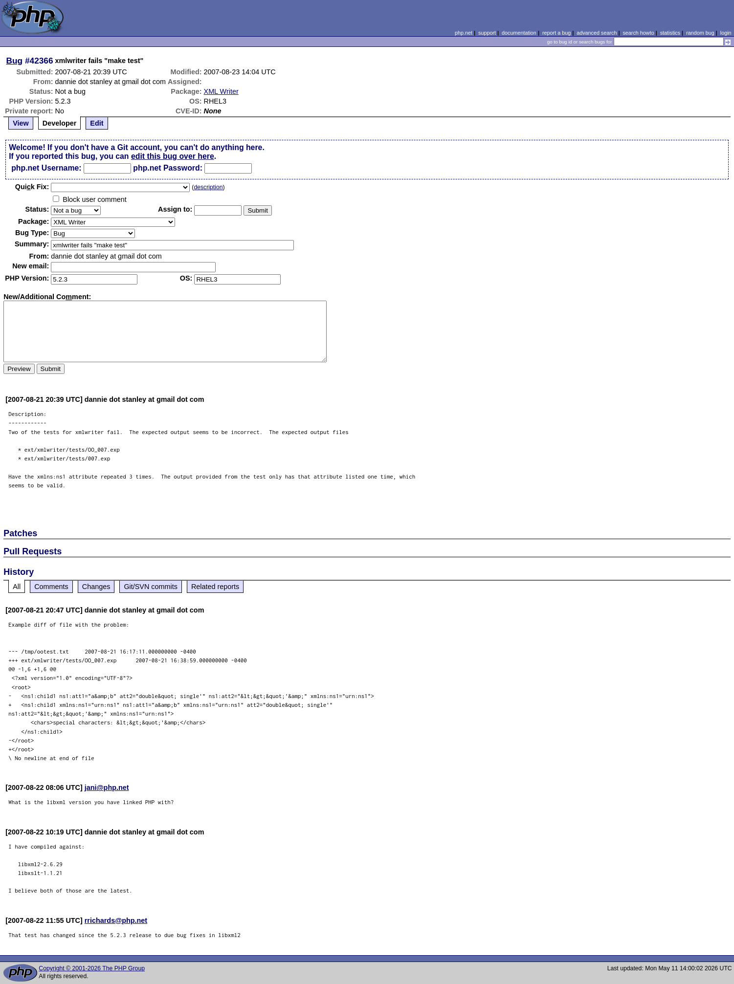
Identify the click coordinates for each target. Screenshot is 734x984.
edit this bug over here (172, 156)
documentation (519, 33)
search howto (638, 33)
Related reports (215, 586)
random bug (700, 33)
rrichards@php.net (116, 920)
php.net (463, 33)
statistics (670, 33)
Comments (51, 586)
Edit (96, 123)
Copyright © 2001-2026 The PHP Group (92, 968)
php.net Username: (46, 168)
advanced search (597, 33)
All (17, 586)
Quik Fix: (32, 187)
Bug (14, 61)
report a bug (556, 33)
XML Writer (221, 91)
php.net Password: (167, 168)
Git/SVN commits (151, 586)
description (208, 187)
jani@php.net (107, 787)
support (487, 33)
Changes (96, 586)
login (726, 33)
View (21, 123)
